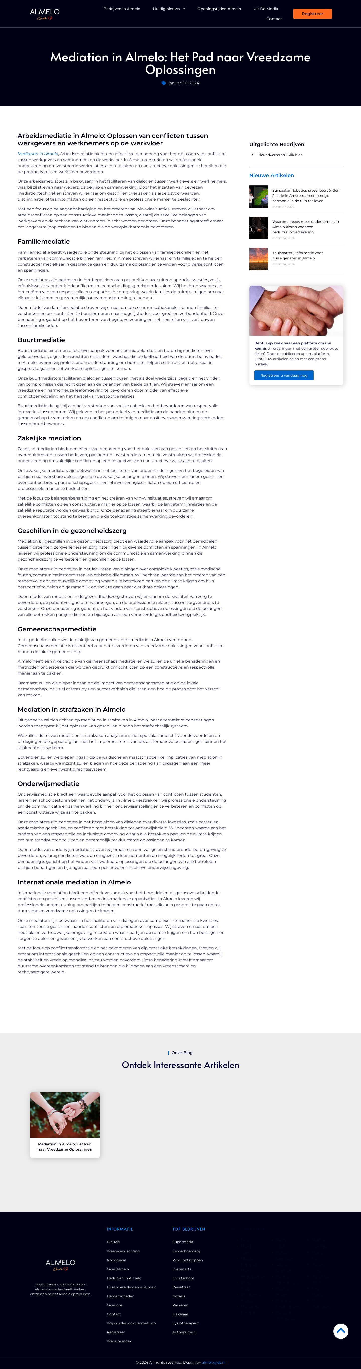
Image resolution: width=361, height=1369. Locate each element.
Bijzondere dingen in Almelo (132, 1287)
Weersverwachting (123, 1251)
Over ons (115, 1305)
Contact (274, 18)
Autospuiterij (183, 1332)
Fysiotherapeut (185, 1323)
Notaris (178, 1296)
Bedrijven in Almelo (122, 8)
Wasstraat (181, 1287)
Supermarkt (183, 1242)
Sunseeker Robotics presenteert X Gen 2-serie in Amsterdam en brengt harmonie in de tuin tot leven (305, 195)
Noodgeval (116, 1260)
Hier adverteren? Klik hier (279, 155)
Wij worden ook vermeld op (131, 1323)
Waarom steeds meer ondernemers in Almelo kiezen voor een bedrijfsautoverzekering (305, 226)
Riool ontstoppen (187, 1260)
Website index (119, 1341)
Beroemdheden (120, 1296)
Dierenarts (181, 1269)
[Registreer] (312, 14)
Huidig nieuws (169, 9)
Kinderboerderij (186, 1251)
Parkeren (180, 1305)
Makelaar (180, 1314)
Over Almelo (118, 1269)
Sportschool (183, 1278)
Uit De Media (266, 8)
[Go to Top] (341, 1330)
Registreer (116, 1332)
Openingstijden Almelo (219, 8)
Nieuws (113, 1242)
